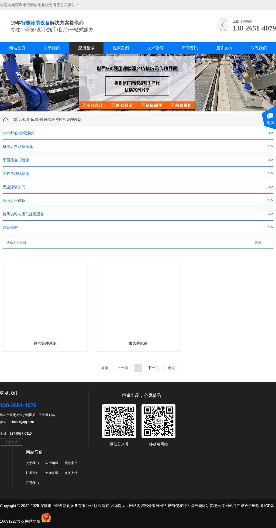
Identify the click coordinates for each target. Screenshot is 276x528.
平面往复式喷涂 (16, 160)
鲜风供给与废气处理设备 (60, 119)
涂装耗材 (10, 227)
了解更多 (11, 442)
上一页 (122, 368)
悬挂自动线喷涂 (16, 173)
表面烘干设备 (14, 200)
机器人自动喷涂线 (18, 146)
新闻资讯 (190, 48)
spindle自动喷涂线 (18, 133)
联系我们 (259, 48)
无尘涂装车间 (14, 187)
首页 (17, 119)
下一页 (153, 368)
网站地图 (32, 521)
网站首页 (17, 48)
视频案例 (121, 48)
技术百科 (155, 48)
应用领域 (86, 48)
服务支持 (224, 48)
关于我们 (52, 48)
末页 (171, 368)
